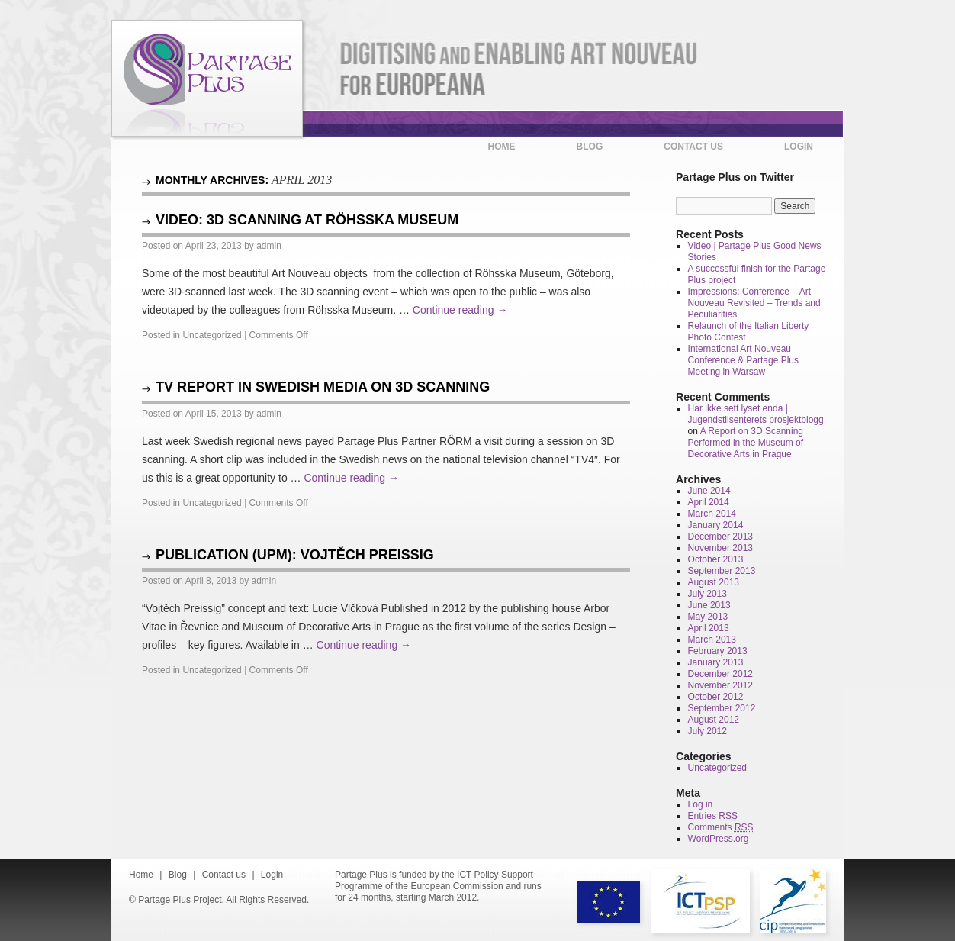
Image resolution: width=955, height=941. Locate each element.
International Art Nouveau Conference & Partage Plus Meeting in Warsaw (743, 360)
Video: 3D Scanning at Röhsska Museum (307, 219)
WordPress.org (718, 838)
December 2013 (720, 536)
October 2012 (716, 696)
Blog (590, 146)
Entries (713, 815)
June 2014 (709, 490)
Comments (721, 827)
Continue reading (460, 310)
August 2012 (713, 719)
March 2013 (712, 639)
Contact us (693, 146)
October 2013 (716, 559)
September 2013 (722, 571)
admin (268, 245)
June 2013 (709, 605)
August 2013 (713, 582)
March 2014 (712, 513)
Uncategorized (211, 335)
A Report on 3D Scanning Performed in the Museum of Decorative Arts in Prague (745, 442)
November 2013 (720, 548)
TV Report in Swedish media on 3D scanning (323, 387)
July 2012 (707, 731)
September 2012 (722, 708)
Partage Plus (207, 79)
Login (798, 146)
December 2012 (720, 674)
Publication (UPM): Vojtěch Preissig (295, 554)
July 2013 (707, 593)
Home (502, 146)
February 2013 (718, 651)
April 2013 (708, 628)
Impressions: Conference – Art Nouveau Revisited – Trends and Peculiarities (754, 303)
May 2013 (708, 616)
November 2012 (720, 685)
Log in (700, 804)
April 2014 (708, 502)
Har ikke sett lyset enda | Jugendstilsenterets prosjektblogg (756, 414)
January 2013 (716, 662)
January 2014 (716, 525)
